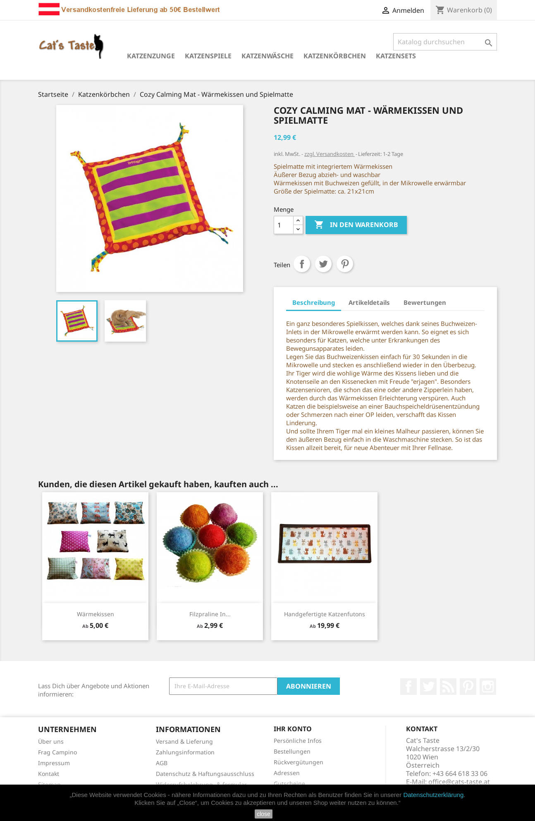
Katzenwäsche (267, 55)
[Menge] (284, 225)
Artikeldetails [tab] (369, 302)
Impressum (54, 763)
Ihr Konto (293, 728)
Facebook (408, 686)
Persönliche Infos (298, 740)
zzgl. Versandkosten (329, 154)
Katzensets (396, 55)
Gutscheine (289, 783)
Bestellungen (292, 751)
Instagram (488, 686)
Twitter (428, 686)
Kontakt (48, 774)
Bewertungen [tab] (425, 302)
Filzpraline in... (210, 614)
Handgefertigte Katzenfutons (324, 614)
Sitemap (49, 784)
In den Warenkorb (356, 225)
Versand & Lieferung (184, 741)
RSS (448, 686)
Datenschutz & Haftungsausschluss (205, 774)
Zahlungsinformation (185, 752)
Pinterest (345, 264)
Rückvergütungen (298, 762)
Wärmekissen (95, 614)
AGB (161, 763)
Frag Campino (57, 752)
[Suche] (445, 41)
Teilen (302, 264)
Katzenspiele (208, 55)
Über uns (51, 741)
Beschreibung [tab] (313, 302)
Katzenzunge (151, 55)
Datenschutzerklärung (433, 794)
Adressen (287, 773)
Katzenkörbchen (334, 55)
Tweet (323, 264)
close (263, 814)
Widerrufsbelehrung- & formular (201, 784)
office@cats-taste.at (459, 781)
